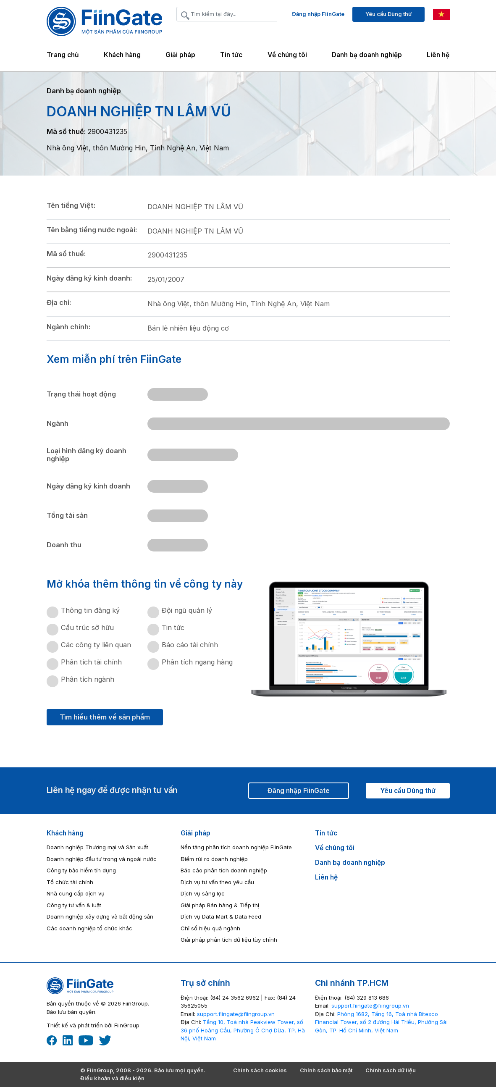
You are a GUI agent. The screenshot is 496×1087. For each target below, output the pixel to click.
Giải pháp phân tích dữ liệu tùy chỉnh (229, 939)
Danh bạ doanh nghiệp (367, 55)
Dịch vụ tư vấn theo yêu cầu (217, 882)
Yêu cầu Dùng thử (388, 14)
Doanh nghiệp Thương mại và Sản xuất (97, 847)
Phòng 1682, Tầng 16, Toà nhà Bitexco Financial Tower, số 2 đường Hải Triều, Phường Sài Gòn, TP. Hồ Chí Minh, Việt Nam (381, 1022)
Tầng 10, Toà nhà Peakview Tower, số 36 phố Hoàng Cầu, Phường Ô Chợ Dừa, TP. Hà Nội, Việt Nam (243, 1030)
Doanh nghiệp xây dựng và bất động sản (100, 916)
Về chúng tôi (287, 55)
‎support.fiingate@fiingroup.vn (236, 1014)
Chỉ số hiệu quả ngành (210, 928)
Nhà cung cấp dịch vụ (76, 893)
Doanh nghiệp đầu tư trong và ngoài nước (102, 859)
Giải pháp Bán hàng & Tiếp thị (220, 905)
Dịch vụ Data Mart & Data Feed (221, 916)
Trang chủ (63, 55)
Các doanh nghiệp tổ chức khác (89, 928)
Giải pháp (195, 833)
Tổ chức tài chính (70, 882)
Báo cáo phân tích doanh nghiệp (224, 870)
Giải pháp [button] (180, 55)
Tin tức (231, 55)
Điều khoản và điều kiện (112, 1078)
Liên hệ (438, 55)
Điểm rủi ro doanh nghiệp (214, 859)
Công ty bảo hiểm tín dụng (81, 870)
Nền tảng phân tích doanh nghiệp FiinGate (236, 847)
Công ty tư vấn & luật (74, 905)
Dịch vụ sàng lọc (203, 893)
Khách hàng (65, 833)
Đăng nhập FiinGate (318, 14)
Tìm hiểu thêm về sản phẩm (105, 717)
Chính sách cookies (260, 1070)
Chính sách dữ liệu (390, 1070)
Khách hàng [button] (122, 55)
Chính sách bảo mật (326, 1070)
